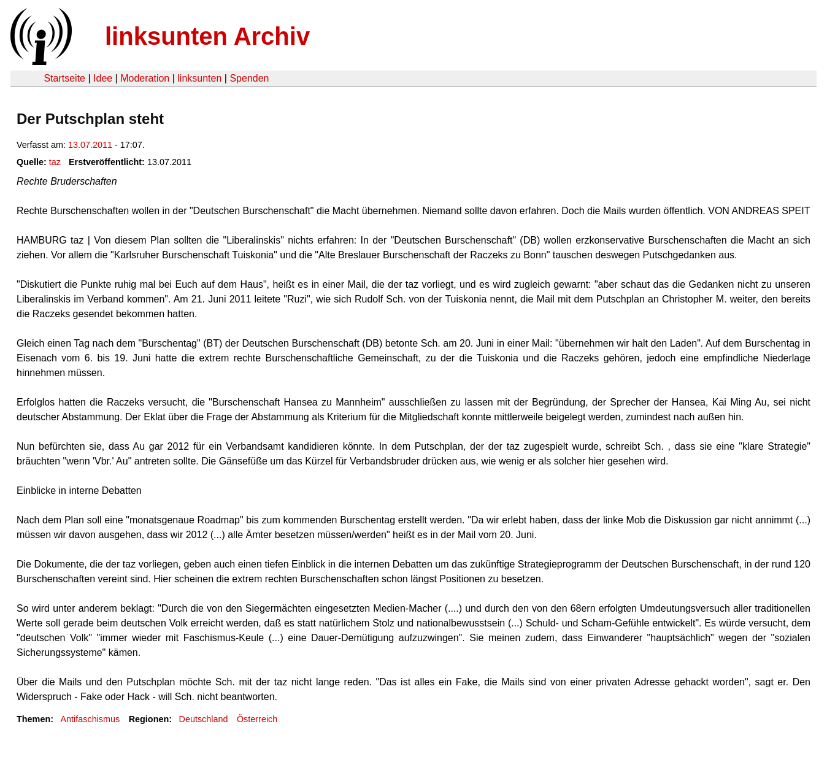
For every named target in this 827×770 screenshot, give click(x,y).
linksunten (199, 78)
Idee (102, 78)
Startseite (64, 78)
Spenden (249, 78)
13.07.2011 (90, 145)
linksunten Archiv (207, 36)
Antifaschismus (90, 719)
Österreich (257, 719)
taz (55, 162)
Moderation (144, 78)
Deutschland (203, 719)
